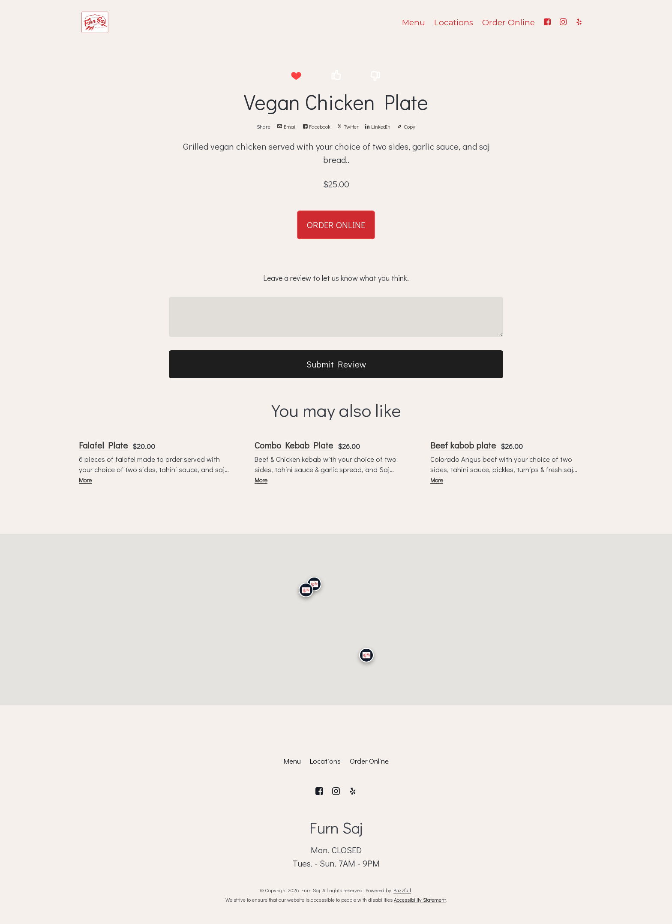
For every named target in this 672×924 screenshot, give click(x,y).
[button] (296, 75)
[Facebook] (547, 22)
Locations (453, 22)
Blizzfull (402, 890)
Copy (406, 126)
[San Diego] (366, 655)
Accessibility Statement (420, 899)
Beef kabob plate (463, 445)
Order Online (508, 22)
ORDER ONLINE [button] (336, 225)
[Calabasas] (306, 590)
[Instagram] (563, 22)
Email (287, 126)
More (85, 480)
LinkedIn (377, 126)
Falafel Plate (103, 445)
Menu (413, 22)
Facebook (316, 126)
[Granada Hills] (314, 583)
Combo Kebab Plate (294, 445)
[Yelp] (579, 22)
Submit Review (336, 364)
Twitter (348, 126)
